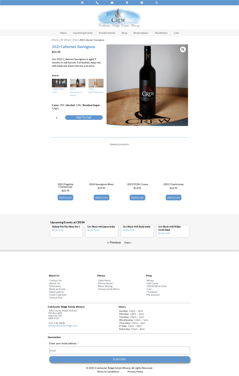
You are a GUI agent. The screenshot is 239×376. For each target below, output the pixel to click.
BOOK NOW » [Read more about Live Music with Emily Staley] (129, 230)
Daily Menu (104, 280)
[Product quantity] (58, 117)
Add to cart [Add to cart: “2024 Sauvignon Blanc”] (101, 197)
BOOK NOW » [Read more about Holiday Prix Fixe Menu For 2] (58, 230)
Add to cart (83, 117)
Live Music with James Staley (101, 227)
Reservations (141, 32)
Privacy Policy (135, 371)
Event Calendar (58, 294)
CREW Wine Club (156, 286)
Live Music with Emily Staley (137, 227)
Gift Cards (152, 283)
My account (153, 294)
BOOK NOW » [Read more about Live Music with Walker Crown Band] (164, 233)
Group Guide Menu (109, 289)
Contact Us (55, 280)
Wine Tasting (105, 286)
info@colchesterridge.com (62, 325)
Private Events (107, 32)
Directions (55, 286)
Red (75, 39)
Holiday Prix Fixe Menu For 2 (66, 227)
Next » (128, 242)
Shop (124, 32)
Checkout (152, 291)
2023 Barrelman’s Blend (76, 92)
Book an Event (57, 289)
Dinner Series (105, 283)
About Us (54, 283)
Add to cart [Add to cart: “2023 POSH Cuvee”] (137, 197)
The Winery (161, 32)
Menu (63, 32)
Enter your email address (63, 343)
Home (54, 39)
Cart (176, 32)
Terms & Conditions (108, 371)
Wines (150, 280)
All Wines (65, 39)
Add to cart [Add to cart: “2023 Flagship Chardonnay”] (65, 197)
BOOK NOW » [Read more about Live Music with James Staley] (94, 230)
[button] (183, 49)
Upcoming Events (83, 32)
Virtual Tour (56, 297)
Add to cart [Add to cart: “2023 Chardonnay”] (173, 197)
